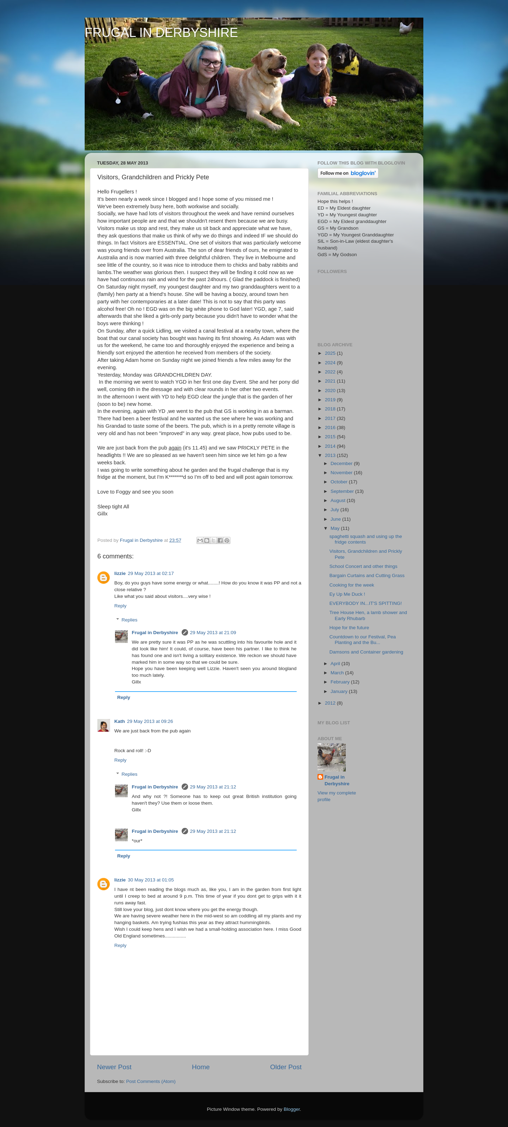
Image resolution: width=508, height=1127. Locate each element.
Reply (120, 605)
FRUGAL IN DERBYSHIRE (161, 32)
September (343, 491)
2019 (331, 399)
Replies (130, 620)
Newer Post (114, 1067)
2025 (331, 353)
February (341, 682)
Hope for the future (349, 627)
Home (201, 1067)
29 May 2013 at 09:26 (150, 721)
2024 (331, 362)
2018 (331, 408)
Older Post (286, 1067)
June (336, 519)
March (338, 672)
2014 (331, 446)
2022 (331, 371)
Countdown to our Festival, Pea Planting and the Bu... (362, 639)
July (335, 509)
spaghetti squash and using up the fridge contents (365, 539)
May (336, 528)
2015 (331, 436)
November (342, 472)
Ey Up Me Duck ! (347, 594)
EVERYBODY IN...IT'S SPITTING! (365, 603)
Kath (119, 721)
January (340, 691)
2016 (331, 427)
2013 (331, 455)
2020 (331, 390)
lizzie (120, 573)
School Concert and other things (363, 566)
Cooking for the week (351, 585)
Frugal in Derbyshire (156, 632)
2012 (331, 703)
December (342, 463)
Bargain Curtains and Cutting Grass (367, 575)
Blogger (292, 1109)
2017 (331, 418)
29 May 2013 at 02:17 (151, 573)
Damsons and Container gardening (366, 652)
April (336, 663)
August (339, 500)
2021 (331, 381)
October (340, 481)
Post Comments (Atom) (151, 1081)
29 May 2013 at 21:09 (213, 632)
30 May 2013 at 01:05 (151, 880)
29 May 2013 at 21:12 (213, 786)
